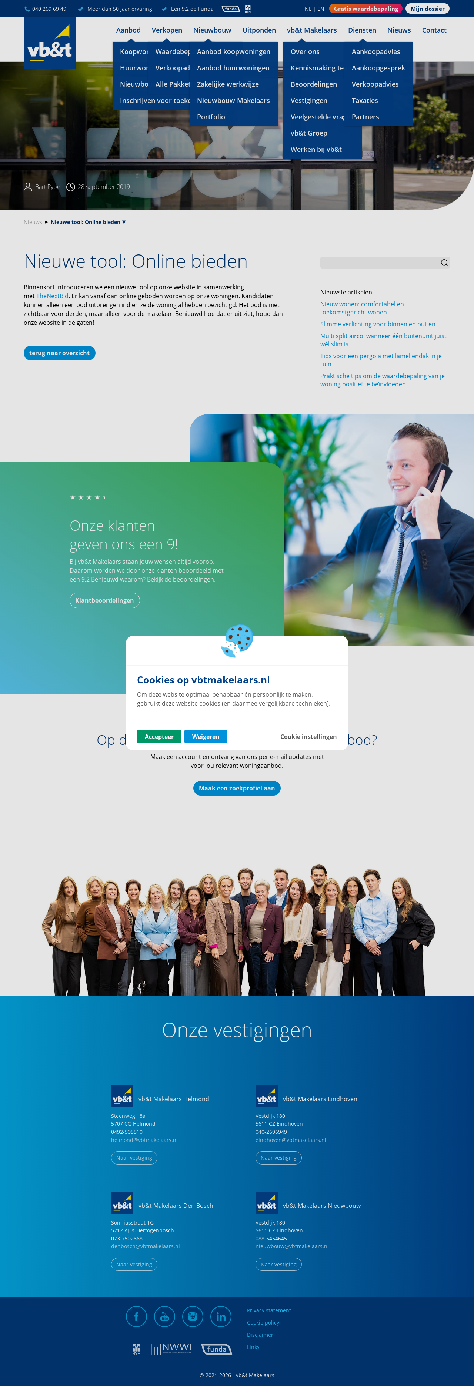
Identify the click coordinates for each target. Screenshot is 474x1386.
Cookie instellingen (308, 737)
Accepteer (159, 737)
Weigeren (206, 737)
